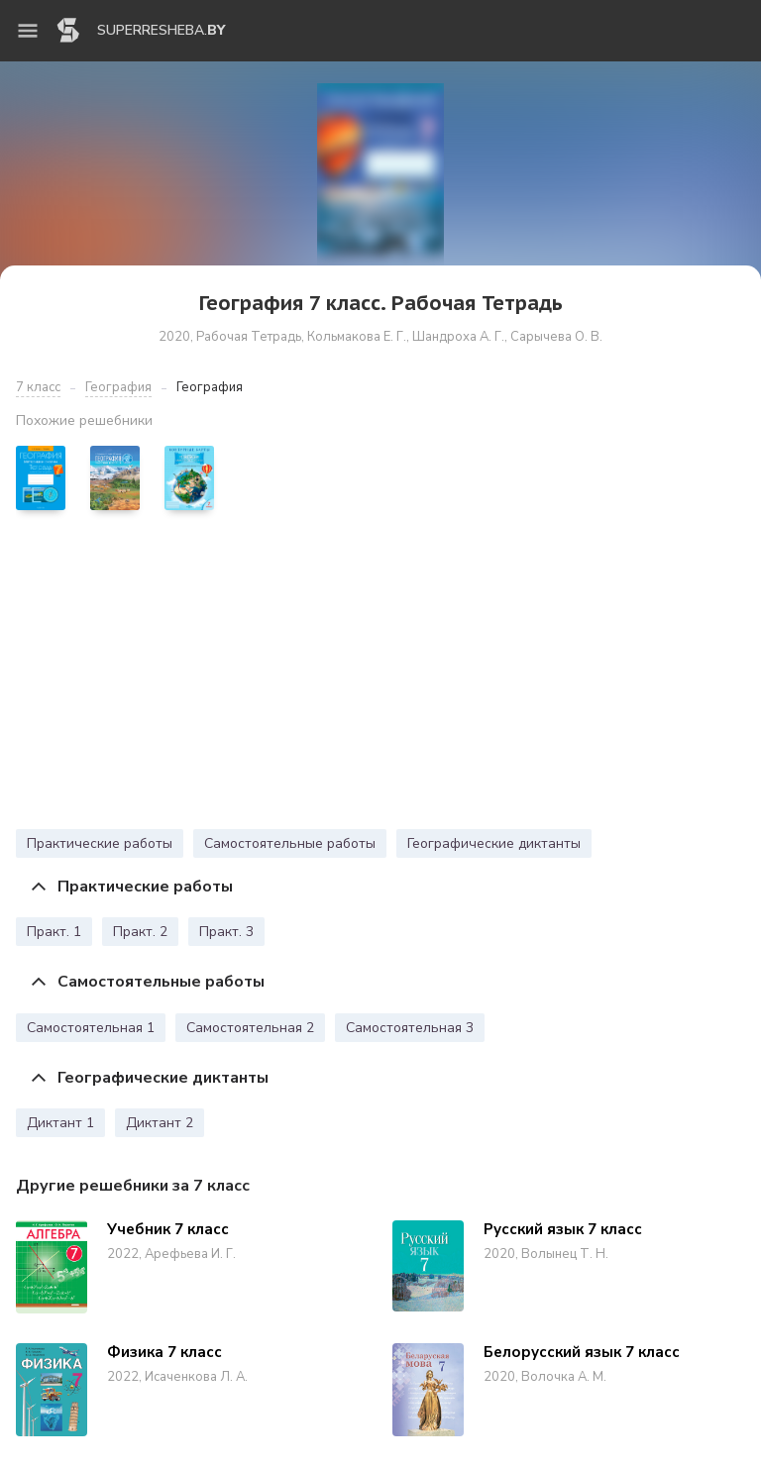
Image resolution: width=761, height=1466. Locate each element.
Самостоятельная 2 (250, 1027)
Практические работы (99, 843)
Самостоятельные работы (290, 843)
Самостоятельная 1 (91, 1027)
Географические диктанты (494, 843)
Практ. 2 (140, 931)
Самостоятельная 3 (410, 1027)
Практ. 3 (226, 931)
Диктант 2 (159, 1122)
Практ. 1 (54, 931)
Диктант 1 (60, 1122)
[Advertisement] (380, 674)
